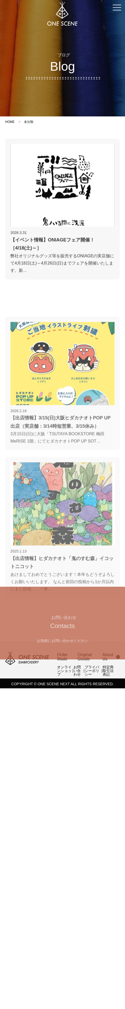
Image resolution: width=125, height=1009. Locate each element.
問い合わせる (62, 718)
